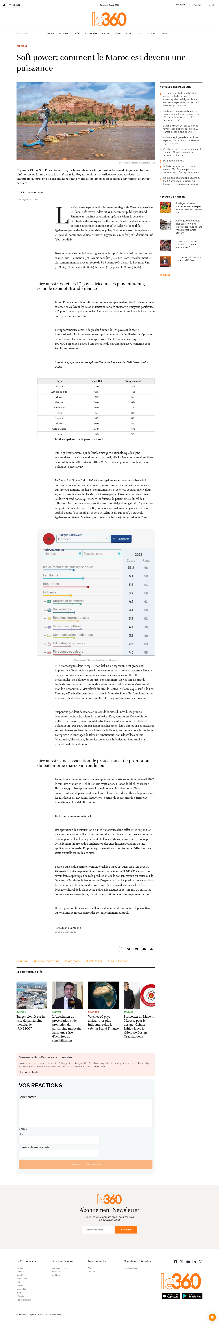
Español (197, 5)
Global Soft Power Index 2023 (91, 212)
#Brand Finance (118, 961)
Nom (22, 1134)
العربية (211, 5)
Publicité (56, 1272)
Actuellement (22, 33)
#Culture (22, 961)
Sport (128, 33)
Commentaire (28, 1097)
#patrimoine (73, 961)
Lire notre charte (28, 1072)
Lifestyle (151, 33)
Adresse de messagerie (34, 1147)
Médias (118, 33)
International (91, 33)
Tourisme (164, 33)
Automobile (21, 1289)
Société (76, 33)
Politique (50, 33)
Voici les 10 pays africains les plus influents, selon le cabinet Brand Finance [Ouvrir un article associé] (91, 286)
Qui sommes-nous (60, 1268)
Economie (63, 33)
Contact (91, 1272)
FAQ (90, 1268)
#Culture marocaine (46, 961)
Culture (106, 33)
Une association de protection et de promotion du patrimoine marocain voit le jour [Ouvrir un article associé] (93, 763)
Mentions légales (131, 1268)
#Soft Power (94, 961)
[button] (212, 1317)
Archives (56, 1275)
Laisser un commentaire (85, 1164)
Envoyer (126, 1230)
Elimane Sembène (32, 192)
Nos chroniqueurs (24, 1300)
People (139, 33)
